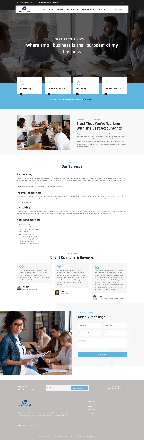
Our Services (92, 410)
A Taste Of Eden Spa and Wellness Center (111, 299)
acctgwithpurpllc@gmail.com (50, 3)
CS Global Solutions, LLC (68, 294)
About (51, 9)
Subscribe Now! (79, 388)
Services (60, 9)
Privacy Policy (91, 437)
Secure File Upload (87, 9)
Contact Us (102, 9)
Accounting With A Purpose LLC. (62, 437)
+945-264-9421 (28, 3)
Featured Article (72, 9)
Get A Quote (118, 10)
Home (43, 9)
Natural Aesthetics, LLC (30, 289)
